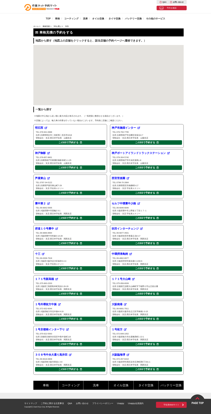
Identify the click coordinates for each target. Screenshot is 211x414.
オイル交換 (98, 18)
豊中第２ (42, 203)
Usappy (120, 403)
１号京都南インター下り (52, 329)
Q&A (164, 2)
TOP (48, 18)
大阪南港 (119, 304)
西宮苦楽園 (120, 178)
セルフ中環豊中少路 (126, 203)
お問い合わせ (178, 2)
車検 (57, 18)
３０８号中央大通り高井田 (53, 354)
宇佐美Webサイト (171, 405)
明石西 (41, 127)
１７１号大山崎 (123, 279)
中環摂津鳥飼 (122, 253)
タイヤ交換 (115, 18)
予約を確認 (171, 8)
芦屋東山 (42, 178)
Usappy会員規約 (135, 403)
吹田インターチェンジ (127, 228)
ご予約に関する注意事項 (52, 403)
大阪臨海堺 (120, 354)
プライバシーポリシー (102, 403)
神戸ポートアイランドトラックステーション (141, 153)
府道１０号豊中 (46, 228)
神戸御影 (42, 153)
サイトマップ (30, 403)
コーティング (71, 18)
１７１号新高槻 (46, 279)
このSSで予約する (70, 142)
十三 (39, 253)
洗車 (85, 18)
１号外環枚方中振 (48, 304)
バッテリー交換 (133, 18)
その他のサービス (155, 18)
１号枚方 (119, 329)
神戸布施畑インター (126, 127)
